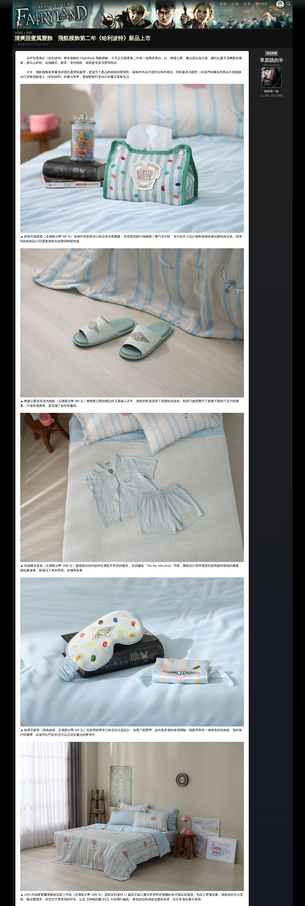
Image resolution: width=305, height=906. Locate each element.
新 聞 (223, 3)
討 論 (235, 3)
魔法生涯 (261, 3)
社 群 (247, 3)
